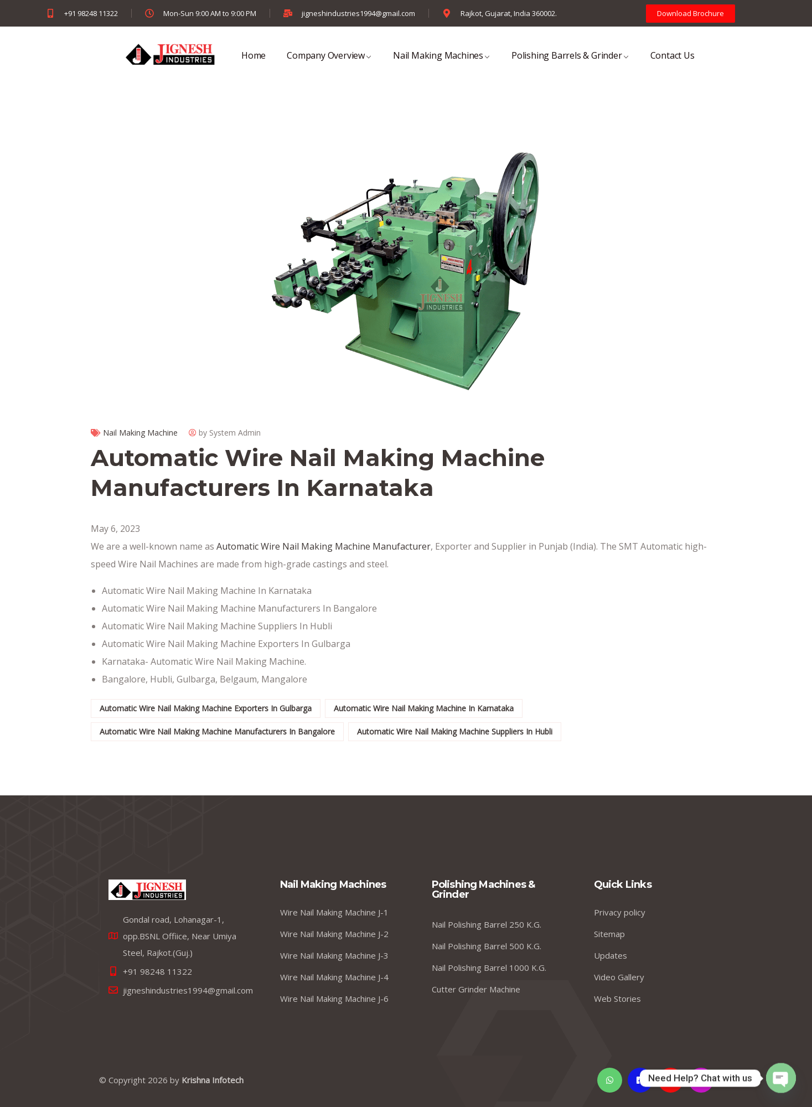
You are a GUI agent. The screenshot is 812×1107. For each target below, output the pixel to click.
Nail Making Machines (441, 62)
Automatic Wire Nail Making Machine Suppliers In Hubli (454, 731)
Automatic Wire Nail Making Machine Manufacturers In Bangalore (217, 731)
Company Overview (329, 62)
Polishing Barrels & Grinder (570, 62)
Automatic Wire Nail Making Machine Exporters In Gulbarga (206, 708)
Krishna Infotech (213, 1079)
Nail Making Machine (140, 432)
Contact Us (672, 62)
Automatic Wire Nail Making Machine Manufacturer (322, 546)
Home (253, 62)
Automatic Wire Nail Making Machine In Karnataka (424, 708)
